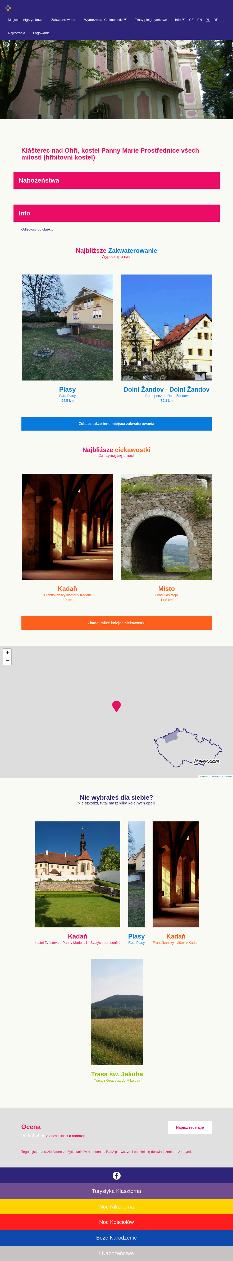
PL (208, 20)
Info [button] (180, 20)
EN (199, 20)
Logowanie (41, 33)
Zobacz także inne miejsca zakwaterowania (116, 424)
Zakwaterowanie (63, 20)
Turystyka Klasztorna (116, 1191)
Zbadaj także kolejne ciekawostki (116, 623)
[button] (116, 706)
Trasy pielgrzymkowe (151, 20)
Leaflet (204, 776)
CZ (191, 20)
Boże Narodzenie (116, 1238)
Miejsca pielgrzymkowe (25, 20)
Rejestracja (16, 33)
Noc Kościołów (116, 1222)
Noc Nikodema (116, 1207)
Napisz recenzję (190, 1127)
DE (215, 20)
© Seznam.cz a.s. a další (221, 776)
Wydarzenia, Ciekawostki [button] (105, 20)
